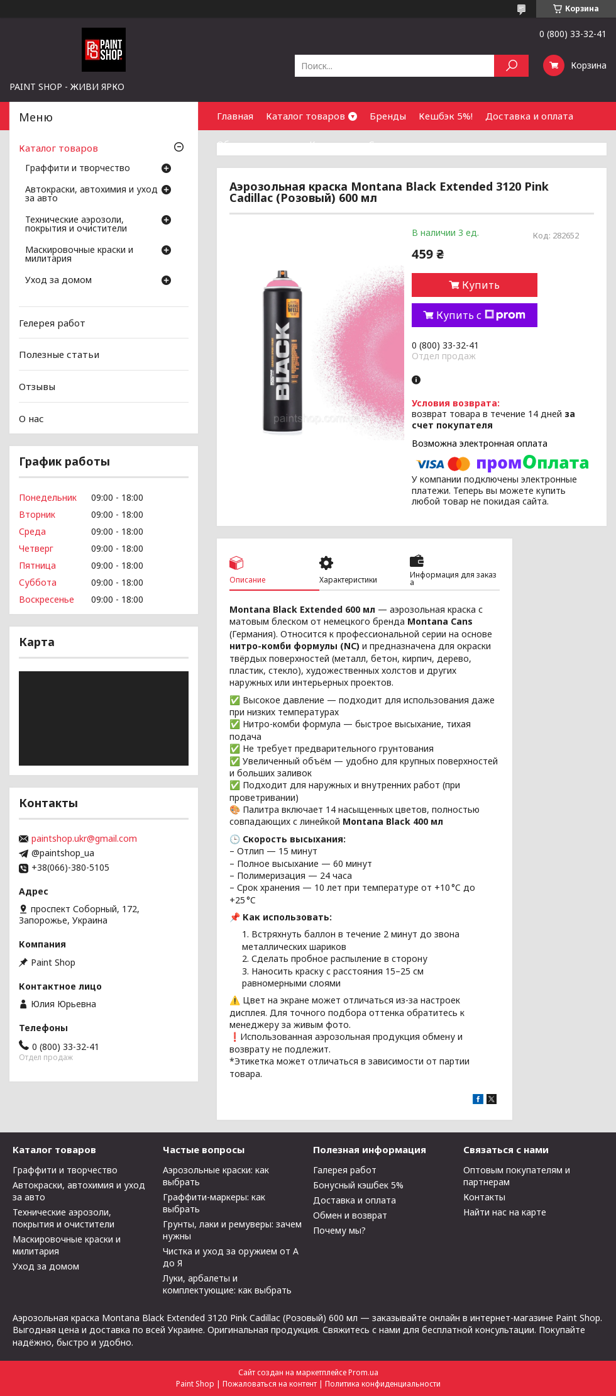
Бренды (388, 115)
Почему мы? (339, 1230)
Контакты (332, 144)
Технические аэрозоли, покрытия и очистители (76, 224)
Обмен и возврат (257, 144)
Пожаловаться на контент (270, 1383)
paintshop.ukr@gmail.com (84, 838)
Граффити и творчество (77, 169)
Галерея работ (345, 1170)
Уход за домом (58, 281)
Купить (481, 285)
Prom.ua (363, 1372)
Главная (235, 115)
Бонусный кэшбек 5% (358, 1185)
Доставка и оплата (529, 115)
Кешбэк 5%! (446, 115)
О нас (31, 417)
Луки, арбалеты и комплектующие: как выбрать (227, 1284)
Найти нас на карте (504, 1212)
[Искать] (511, 66)
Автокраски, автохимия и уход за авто (91, 194)
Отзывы (37, 386)
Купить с (480, 315)
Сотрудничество (407, 144)
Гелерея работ (52, 322)
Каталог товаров (305, 115)
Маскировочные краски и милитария (79, 254)
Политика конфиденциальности (383, 1383)
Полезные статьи (59, 354)
